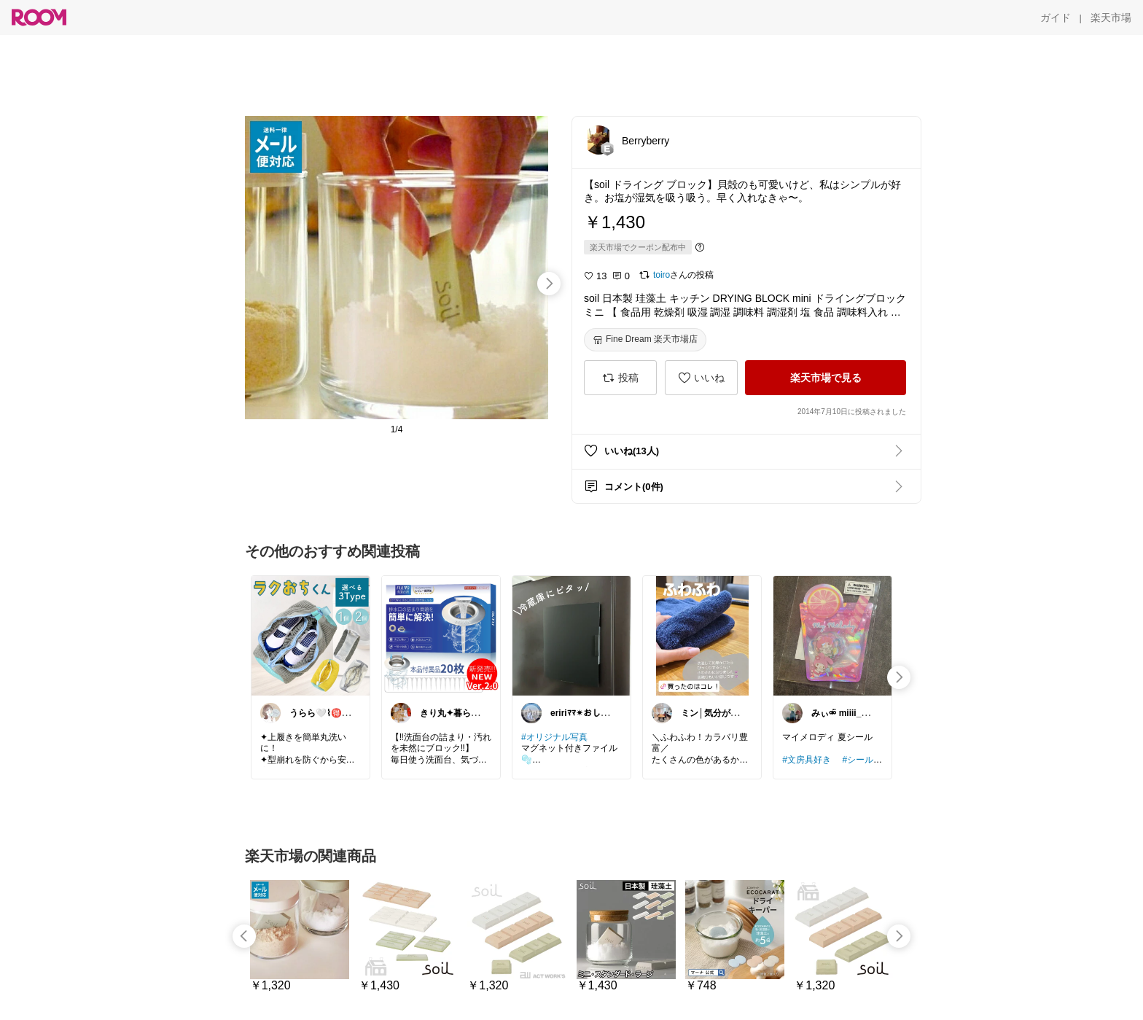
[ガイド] (1055, 17)
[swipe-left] (244, 936)
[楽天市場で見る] (825, 377)
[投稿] (620, 377)
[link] (310, 635)
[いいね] (701, 377)
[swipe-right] (549, 283)
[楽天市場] (1111, 17)
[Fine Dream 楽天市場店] (645, 339)
